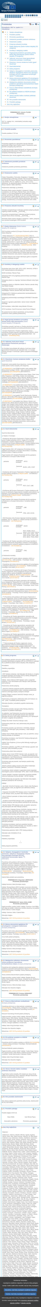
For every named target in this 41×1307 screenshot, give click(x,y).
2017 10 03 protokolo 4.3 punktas (19, 918)
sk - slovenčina (14, 17)
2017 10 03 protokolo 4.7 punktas (19, 1062)
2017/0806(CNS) (14, 630)
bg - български (5, 15)
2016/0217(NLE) (6, 585)
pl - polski (8, 17)
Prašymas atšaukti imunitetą (18, 44)
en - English (20, 15)
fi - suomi (18, 17)
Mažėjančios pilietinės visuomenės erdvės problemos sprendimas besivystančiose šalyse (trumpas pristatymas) (24, 83)
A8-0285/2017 (28, 603)
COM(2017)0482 (23, 473)
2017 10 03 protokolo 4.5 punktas (19, 990)
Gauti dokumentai (15, 66)
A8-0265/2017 (14, 561)
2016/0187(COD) (27, 871)
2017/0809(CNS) (7, 621)
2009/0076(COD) (26, 245)
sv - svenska (20, 17)
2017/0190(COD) (28, 601)
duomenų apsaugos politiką (29, 1304)
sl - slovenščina (16, 17)
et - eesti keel (16, 15)
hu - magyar (35, 15)
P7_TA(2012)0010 (32, 243)
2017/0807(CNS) (7, 639)
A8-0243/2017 (6, 1045)
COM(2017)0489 (16, 495)
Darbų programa (15, 69)
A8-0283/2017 (6, 594)
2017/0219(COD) (7, 446)
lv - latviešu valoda (30, 15)
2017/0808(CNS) (25, 610)
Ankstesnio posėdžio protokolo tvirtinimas (22, 39)
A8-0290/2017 (16, 649)
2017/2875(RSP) (17, 398)
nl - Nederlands (5, 17)
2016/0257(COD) (14, 576)
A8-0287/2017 (11, 622)
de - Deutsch (14, 15)
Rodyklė (5, 19)
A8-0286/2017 (13, 613)
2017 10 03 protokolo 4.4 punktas (19, 954)
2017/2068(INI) (6, 1008)
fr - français (22, 15)
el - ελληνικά (18, 15)
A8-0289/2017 (11, 640)
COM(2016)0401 (7, 871)
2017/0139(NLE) (16, 546)
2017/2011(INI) (6, 560)
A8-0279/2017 (11, 586)
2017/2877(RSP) (7, 422)
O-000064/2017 (7, 368)
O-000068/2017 (7, 374)
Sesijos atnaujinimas (16, 32)
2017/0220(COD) (7, 475)
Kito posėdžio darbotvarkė (18, 99)
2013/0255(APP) (14, 648)
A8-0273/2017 (14, 578)
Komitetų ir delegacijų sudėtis (19, 50)
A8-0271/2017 (20, 567)
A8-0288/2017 (14, 631)
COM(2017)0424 (7, 601)
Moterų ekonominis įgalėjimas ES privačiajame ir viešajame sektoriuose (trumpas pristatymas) (24, 79)
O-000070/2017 (7, 401)
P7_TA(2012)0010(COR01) (21, 236)
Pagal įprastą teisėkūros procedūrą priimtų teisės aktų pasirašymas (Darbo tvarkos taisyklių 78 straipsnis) (23, 54)
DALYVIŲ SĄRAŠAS (13, 104)
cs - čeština (10, 15)
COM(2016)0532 (25, 574)
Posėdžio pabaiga (15, 102)
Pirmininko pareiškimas (17, 37)
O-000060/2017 (7, 395)
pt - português (10, 17)
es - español (8, 15)
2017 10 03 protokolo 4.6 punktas (19, 1031)
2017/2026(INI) (34, 1042)
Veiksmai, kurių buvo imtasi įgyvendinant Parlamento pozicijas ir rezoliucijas (22, 59)
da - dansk (12, 15)
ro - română (12, 17)
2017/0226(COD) (7, 496)
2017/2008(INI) (21, 566)
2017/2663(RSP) (15, 371)
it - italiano (28, 15)
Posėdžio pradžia (15, 34)
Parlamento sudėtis (16, 42)
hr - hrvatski (26, 15)
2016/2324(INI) (33, 591)
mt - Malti (37, 15)
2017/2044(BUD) (16, 521)
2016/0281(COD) (14, 335)
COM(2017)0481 (20, 445)
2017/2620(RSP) (13, 382)
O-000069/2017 (7, 385)
